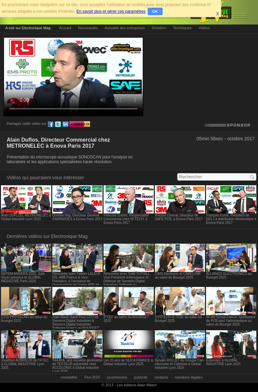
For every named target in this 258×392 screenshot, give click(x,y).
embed (79, 124)
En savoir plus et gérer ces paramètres (110, 11)
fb (50, 124)
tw (58, 124)
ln (65, 124)
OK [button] (155, 11)
